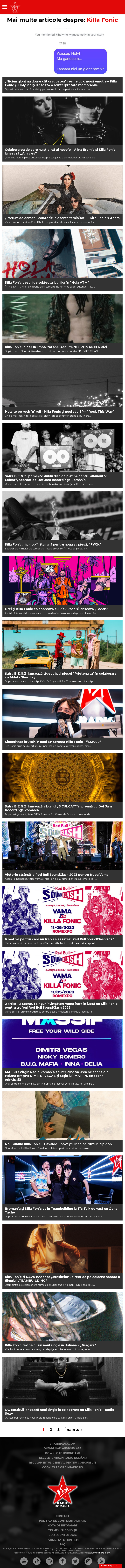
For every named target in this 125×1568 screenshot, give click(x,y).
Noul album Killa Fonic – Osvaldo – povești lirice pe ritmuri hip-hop (58, 1144)
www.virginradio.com (99, 1553)
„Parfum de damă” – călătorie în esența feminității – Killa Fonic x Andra (62, 218)
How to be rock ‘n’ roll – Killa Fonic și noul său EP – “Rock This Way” (59, 412)
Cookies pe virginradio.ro (62, 1467)
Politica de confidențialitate (62, 1520)
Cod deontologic (63, 1535)
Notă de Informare (62, 1525)
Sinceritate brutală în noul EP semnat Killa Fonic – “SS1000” (53, 742)
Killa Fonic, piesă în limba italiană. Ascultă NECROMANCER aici (56, 347)
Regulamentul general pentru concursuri (62, 1462)
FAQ (62, 1544)
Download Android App (62, 1448)
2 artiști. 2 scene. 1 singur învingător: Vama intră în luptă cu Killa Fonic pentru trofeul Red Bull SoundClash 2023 (61, 1005)
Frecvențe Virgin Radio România (62, 1457)
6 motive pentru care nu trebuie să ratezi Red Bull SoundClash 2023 (59, 939)
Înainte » (74, 1429)
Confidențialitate (110, 1566)
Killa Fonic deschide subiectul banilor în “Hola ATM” (47, 282)
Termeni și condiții (62, 1530)
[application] (114, 7)
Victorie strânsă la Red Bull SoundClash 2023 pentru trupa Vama (57, 875)
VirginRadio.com (62, 1443)
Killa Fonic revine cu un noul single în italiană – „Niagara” (50, 1345)
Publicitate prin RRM (63, 1539)
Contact (62, 1516)
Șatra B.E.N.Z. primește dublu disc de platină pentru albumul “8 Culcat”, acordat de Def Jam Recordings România (56, 478)
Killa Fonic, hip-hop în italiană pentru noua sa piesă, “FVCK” (53, 544)
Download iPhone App (62, 1453)
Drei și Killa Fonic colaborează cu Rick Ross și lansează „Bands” (56, 609)
